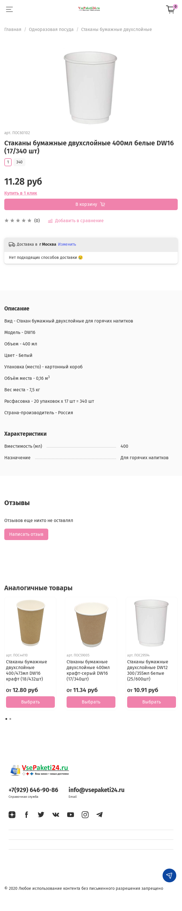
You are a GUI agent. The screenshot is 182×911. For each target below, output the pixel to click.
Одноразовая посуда (51, 29)
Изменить (67, 244)
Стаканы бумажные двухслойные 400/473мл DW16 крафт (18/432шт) (26, 670)
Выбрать (30, 702)
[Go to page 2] (10, 719)
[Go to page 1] (6, 719)
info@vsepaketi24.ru (97, 790)
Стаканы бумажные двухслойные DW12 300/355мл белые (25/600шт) (147, 670)
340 (19, 162)
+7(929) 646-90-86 (33, 790)
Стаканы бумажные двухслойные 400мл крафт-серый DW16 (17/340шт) (88, 670)
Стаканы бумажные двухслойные (116, 29)
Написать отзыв (26, 534)
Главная (12, 29)
